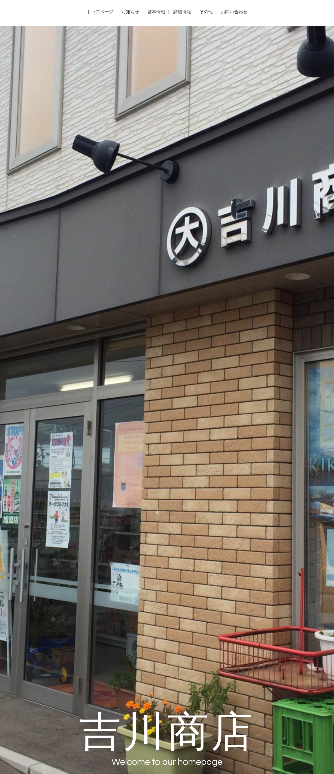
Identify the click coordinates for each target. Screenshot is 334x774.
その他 (206, 12)
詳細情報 (182, 12)
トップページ (100, 12)
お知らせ (130, 12)
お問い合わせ (234, 12)
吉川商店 (167, 730)
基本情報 (156, 12)
